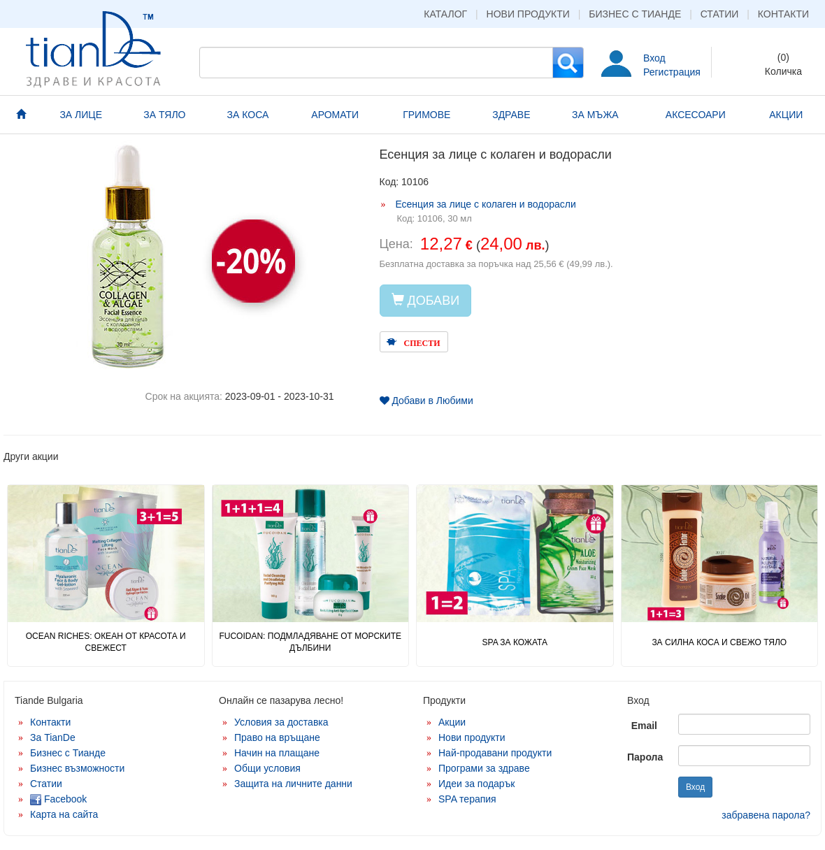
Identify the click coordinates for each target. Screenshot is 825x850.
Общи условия (267, 768)
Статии (720, 14)
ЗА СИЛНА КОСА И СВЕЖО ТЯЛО (719, 642)
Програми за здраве (484, 768)
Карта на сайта (64, 814)
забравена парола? (766, 815)
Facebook (58, 799)
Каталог (445, 14)
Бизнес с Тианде (635, 14)
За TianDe (53, 737)
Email (644, 725)
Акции (452, 722)
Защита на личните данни (293, 783)
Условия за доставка (281, 722)
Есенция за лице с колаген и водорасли (485, 204)
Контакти (783, 14)
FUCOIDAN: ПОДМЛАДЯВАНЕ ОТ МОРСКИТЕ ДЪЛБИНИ (310, 642)
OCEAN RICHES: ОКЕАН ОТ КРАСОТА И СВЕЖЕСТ (106, 642)
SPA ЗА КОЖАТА (514, 642)
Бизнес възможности (77, 768)
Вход (654, 58)
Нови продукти (528, 14)
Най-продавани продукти (495, 752)
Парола (645, 757)
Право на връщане (277, 737)
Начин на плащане (277, 752)
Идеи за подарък (476, 783)
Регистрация (672, 72)
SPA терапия (467, 799)
